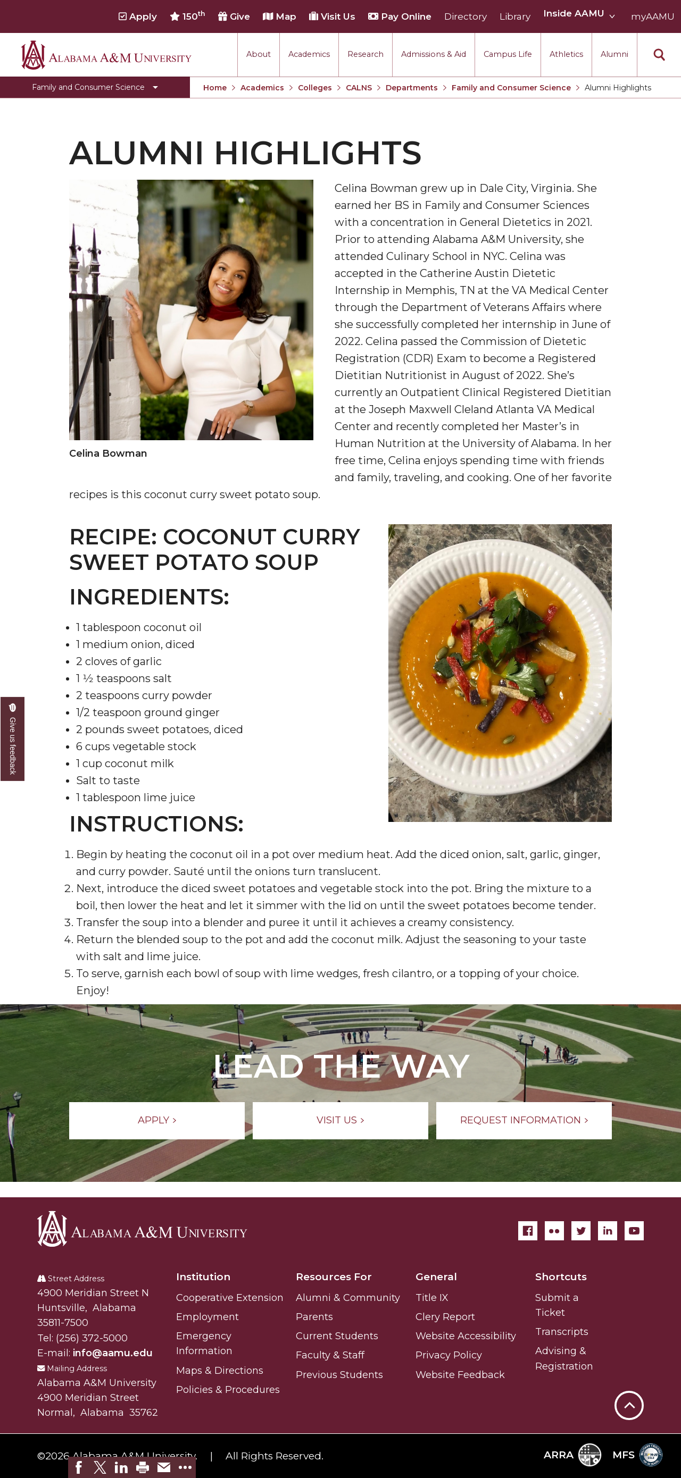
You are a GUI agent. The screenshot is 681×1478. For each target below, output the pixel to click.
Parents (314, 1317)
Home (215, 88)
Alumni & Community (348, 1298)
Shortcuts (561, 1277)
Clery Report (445, 1317)
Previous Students (339, 1375)
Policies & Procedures (228, 1390)
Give (234, 16)
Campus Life (508, 54)
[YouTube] (634, 1230)
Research (365, 54)
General (436, 1277)
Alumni (614, 54)
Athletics (566, 54)
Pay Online (399, 16)
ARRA (573, 1455)
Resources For (334, 1277)
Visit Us (332, 16)
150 (187, 16)
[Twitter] (581, 1230)
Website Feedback (460, 1375)
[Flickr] (554, 1230)
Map (279, 16)
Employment (207, 1317)
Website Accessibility (466, 1336)
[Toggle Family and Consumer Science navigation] (95, 87)
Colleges (315, 88)
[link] (78, 1467)
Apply (138, 16)
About (258, 54)
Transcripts (561, 1332)
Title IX (432, 1298)
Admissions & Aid (433, 54)
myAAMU (653, 16)
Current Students (337, 1336)
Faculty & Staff (330, 1355)
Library (515, 16)
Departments (412, 88)
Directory (465, 16)
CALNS (359, 88)
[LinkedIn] (607, 1230)
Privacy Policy (449, 1355)
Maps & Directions (219, 1370)
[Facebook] (527, 1230)
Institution (203, 1277)
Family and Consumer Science (511, 88)
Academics (309, 54)
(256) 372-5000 (92, 1338)
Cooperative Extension (230, 1298)
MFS (637, 1455)
